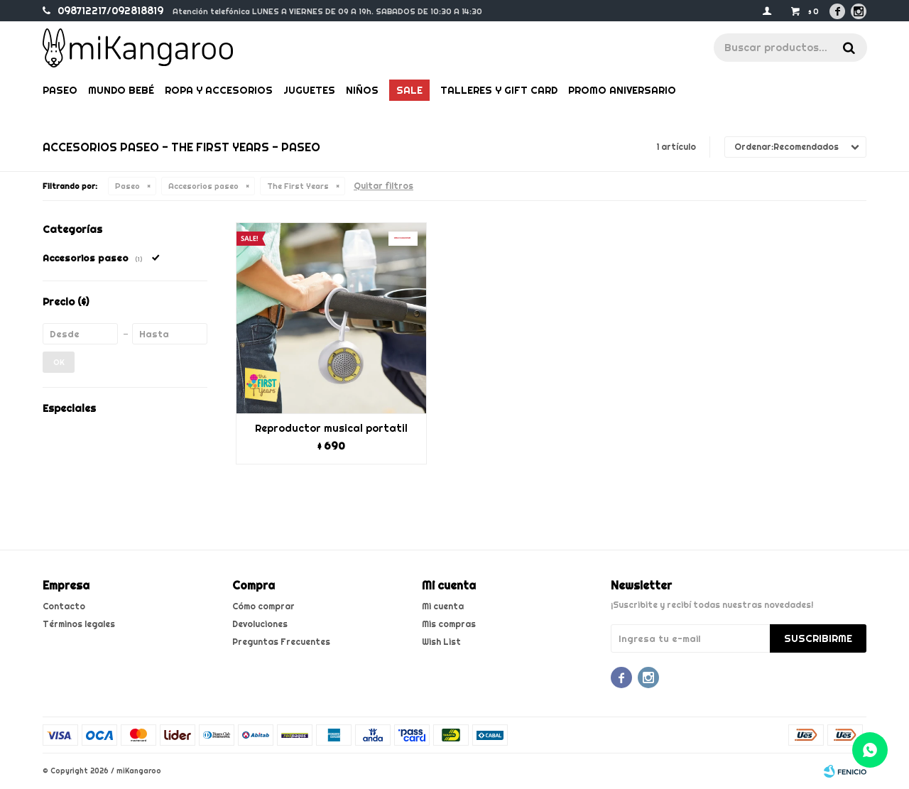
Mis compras (449, 624)
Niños (362, 90)
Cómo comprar (263, 606)
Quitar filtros (383, 185)
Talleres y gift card (498, 90)
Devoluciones (260, 624)
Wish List (441, 641)
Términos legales (79, 624)
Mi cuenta (443, 606)
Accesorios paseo (203, 186)
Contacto (64, 606)
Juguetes (309, 90)
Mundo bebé (121, 90)
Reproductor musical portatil (331, 428)
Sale (409, 90)
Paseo (60, 90)
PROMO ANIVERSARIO (622, 90)
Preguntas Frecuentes (281, 641)
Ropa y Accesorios (219, 90)
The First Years (298, 186)
